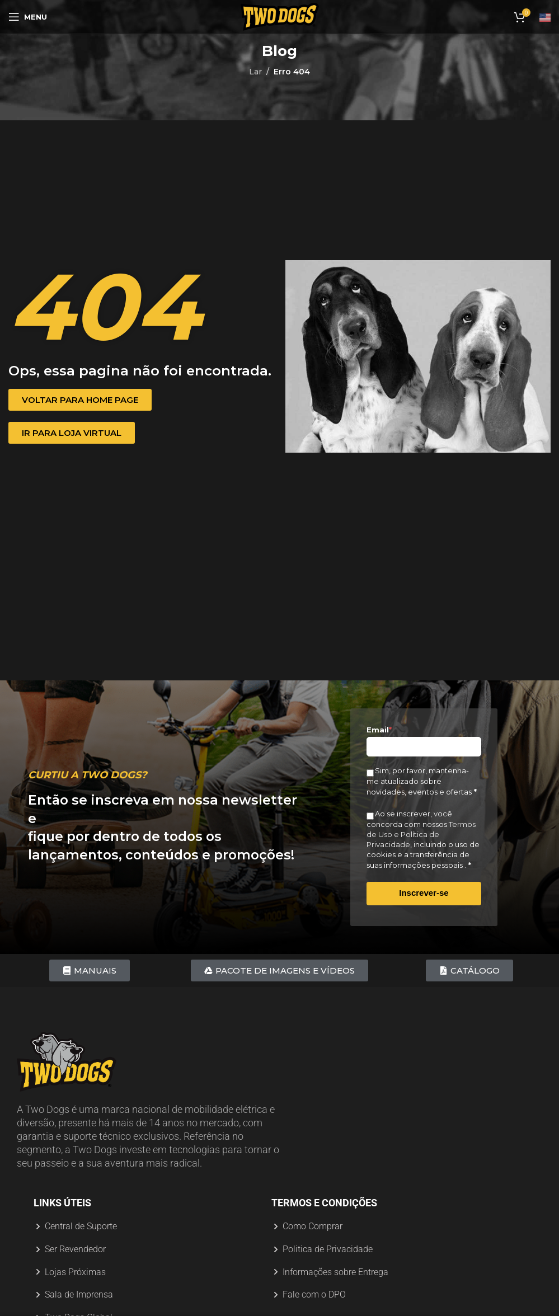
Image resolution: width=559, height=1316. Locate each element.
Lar (255, 72)
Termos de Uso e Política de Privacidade (421, 834)
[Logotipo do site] (280, 16)
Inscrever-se (423, 892)
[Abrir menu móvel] (28, 17)
